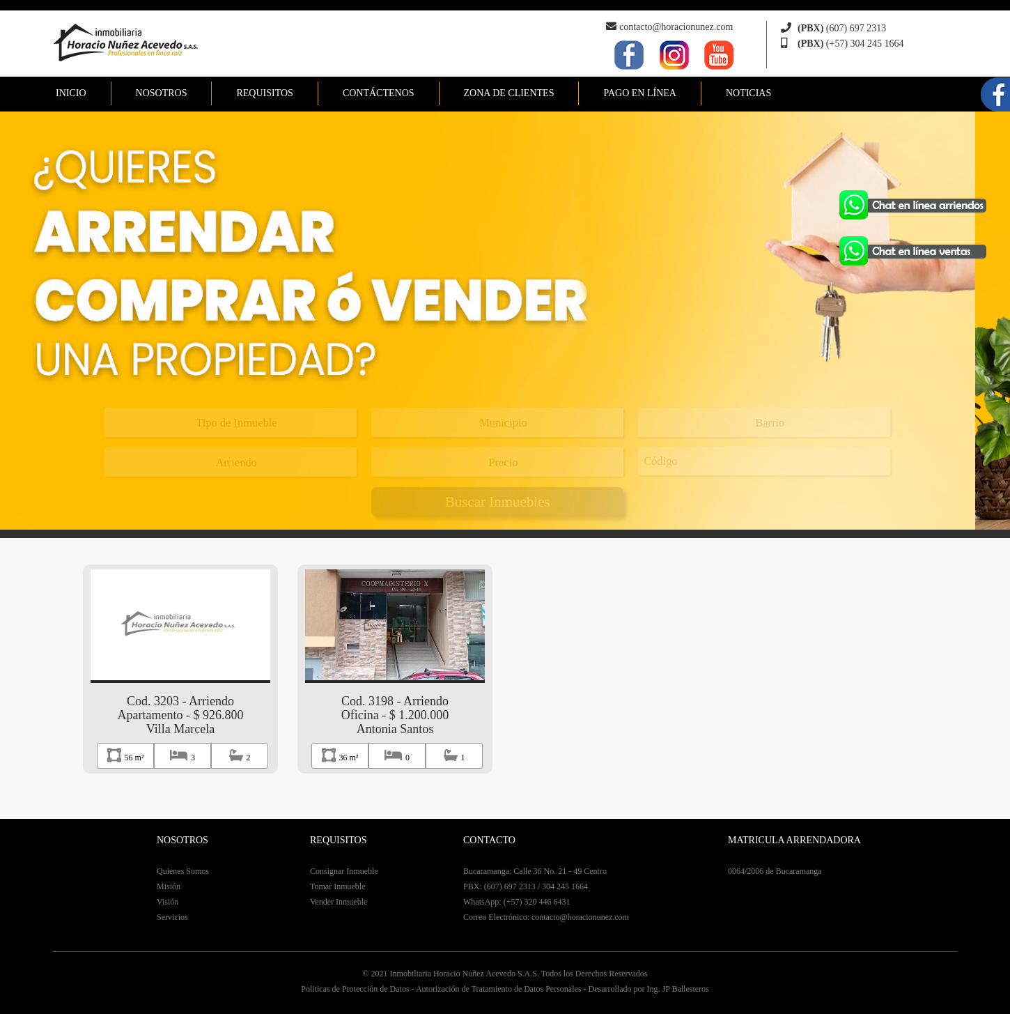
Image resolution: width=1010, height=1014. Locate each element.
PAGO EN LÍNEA (639, 93)
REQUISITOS (264, 93)
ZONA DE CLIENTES (509, 93)
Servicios (172, 917)
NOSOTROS (161, 93)
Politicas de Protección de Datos (355, 989)
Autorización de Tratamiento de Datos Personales (499, 989)
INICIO (71, 93)
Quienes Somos (183, 871)
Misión (168, 886)
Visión (167, 902)
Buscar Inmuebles (497, 502)
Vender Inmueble (338, 902)
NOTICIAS (748, 93)
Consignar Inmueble (344, 871)
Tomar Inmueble (337, 886)
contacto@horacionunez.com (676, 27)
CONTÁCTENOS (378, 93)
